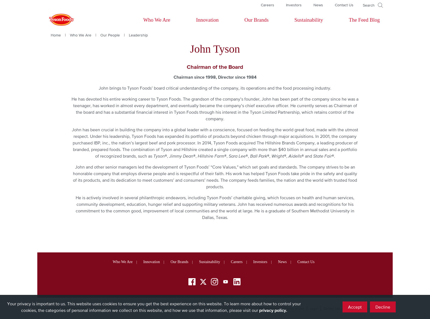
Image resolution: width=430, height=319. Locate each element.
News (318, 5)
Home (56, 35)
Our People (110, 35)
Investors (294, 5)
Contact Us (344, 5)
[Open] (373, 5)
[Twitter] (203, 282)
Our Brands (256, 20)
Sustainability (308, 20)
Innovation (207, 20)
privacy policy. (273, 310)
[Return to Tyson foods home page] (56, 20)
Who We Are (156, 20)
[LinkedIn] (237, 283)
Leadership (138, 35)
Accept (355, 306)
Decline (382, 306)
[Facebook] (192, 283)
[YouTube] (225, 283)
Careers (267, 5)
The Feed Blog (364, 20)
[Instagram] (214, 283)
